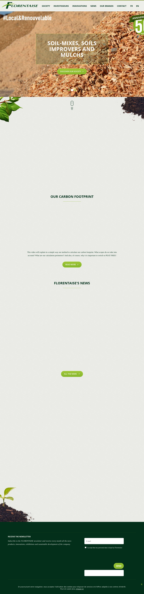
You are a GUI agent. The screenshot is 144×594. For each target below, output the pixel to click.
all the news (70, 374)
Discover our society (70, 71)
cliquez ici (80, 589)
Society (46, 6)
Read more (70, 264)
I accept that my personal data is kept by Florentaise (104, 548)
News (93, 6)
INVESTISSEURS (61, 6)
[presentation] (107, 560)
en (137, 6)
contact (121, 6)
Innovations (79, 6)
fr (131, 6)
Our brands (106, 6)
